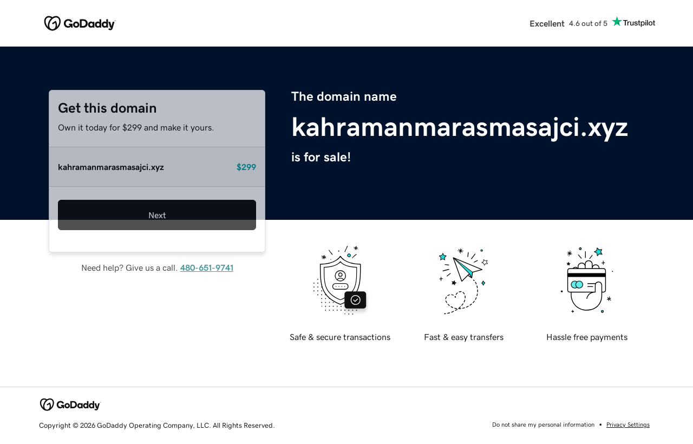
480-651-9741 (206, 267)
